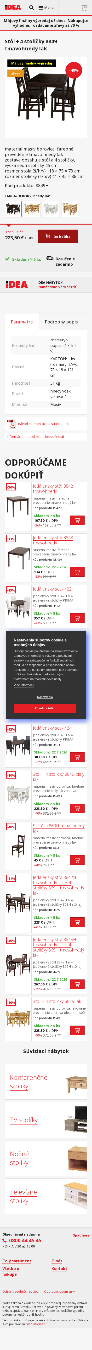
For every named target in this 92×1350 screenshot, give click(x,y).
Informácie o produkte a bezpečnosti (35, 436)
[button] (31, 7)
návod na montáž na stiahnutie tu (38, 424)
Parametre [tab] (22, 322)
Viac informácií (24, 685)
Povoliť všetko (45, 708)
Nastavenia (45, 697)
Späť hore (81, 1235)
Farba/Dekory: (18, 196)
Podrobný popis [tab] (61, 322)
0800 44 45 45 (25, 1240)
